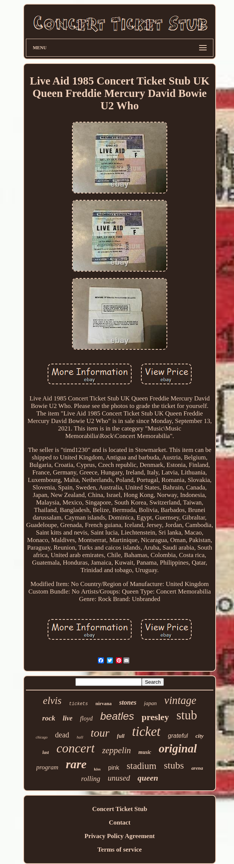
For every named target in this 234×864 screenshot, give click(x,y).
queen (148, 777)
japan (150, 703)
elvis (52, 700)
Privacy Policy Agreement (119, 836)
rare (76, 764)
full (120, 736)
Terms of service (120, 849)
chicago (42, 737)
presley (155, 717)
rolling (90, 778)
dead (62, 735)
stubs (174, 765)
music (144, 752)
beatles (117, 716)
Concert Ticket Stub (119, 809)
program (47, 767)
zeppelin (116, 750)
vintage (180, 700)
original (178, 748)
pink (113, 767)
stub (186, 715)
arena (197, 768)
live (67, 718)
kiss (97, 769)
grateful (178, 736)
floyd (86, 718)
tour (100, 733)
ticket (146, 731)
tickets (78, 704)
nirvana (104, 703)
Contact (119, 822)
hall (80, 737)
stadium (141, 766)
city (199, 736)
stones (127, 702)
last (45, 752)
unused (119, 777)
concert (75, 748)
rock (48, 718)
